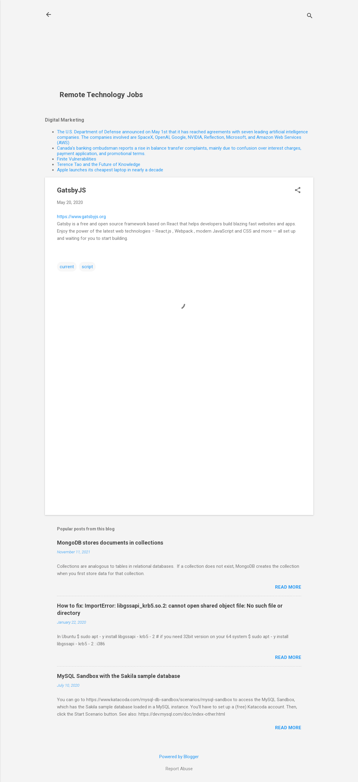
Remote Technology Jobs (101, 95)
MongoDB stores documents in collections (110, 542)
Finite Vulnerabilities (76, 159)
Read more (288, 587)
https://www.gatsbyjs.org (81, 216)
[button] (297, 190)
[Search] (309, 16)
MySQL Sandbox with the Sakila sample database (118, 676)
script (87, 266)
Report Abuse (179, 768)
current (67, 266)
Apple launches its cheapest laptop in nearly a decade (110, 170)
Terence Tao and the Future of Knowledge (98, 164)
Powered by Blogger (179, 756)
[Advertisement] (105, 48)
